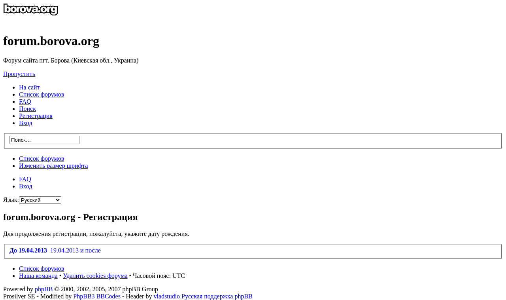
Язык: (11, 199)
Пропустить (19, 73)
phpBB (44, 289)
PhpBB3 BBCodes (97, 296)
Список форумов (41, 158)
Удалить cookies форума (95, 275)
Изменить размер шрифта (53, 165)
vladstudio (166, 296)
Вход (25, 186)
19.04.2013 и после (75, 250)
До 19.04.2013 (28, 250)
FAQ (25, 179)
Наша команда (38, 275)
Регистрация (36, 115)
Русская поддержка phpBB (217, 296)
